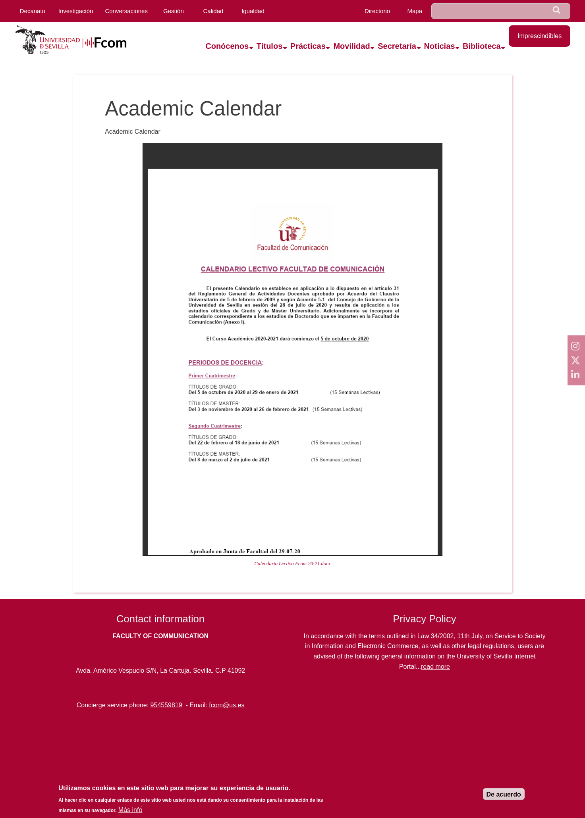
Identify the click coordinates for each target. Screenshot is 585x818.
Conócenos (227, 46)
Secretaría (397, 46)
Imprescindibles (539, 36)
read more (435, 666)
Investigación (75, 11)
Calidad (213, 11)
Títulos (270, 46)
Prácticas (308, 46)
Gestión (173, 11)
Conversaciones (126, 11)
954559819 (166, 705)
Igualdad (253, 11)
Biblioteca (482, 46)
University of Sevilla (484, 656)
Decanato (32, 11)
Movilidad (351, 46)
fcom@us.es (226, 705)
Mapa (414, 11)
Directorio (377, 11)
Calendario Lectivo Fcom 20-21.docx (293, 563)
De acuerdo (504, 794)
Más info (130, 809)
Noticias (439, 46)
